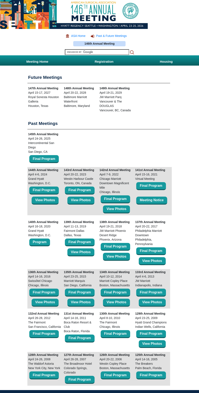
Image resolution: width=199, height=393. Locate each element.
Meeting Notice (152, 200)
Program (40, 242)
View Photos (45, 200)
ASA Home (78, 36)
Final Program (44, 159)
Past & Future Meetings (111, 36)
